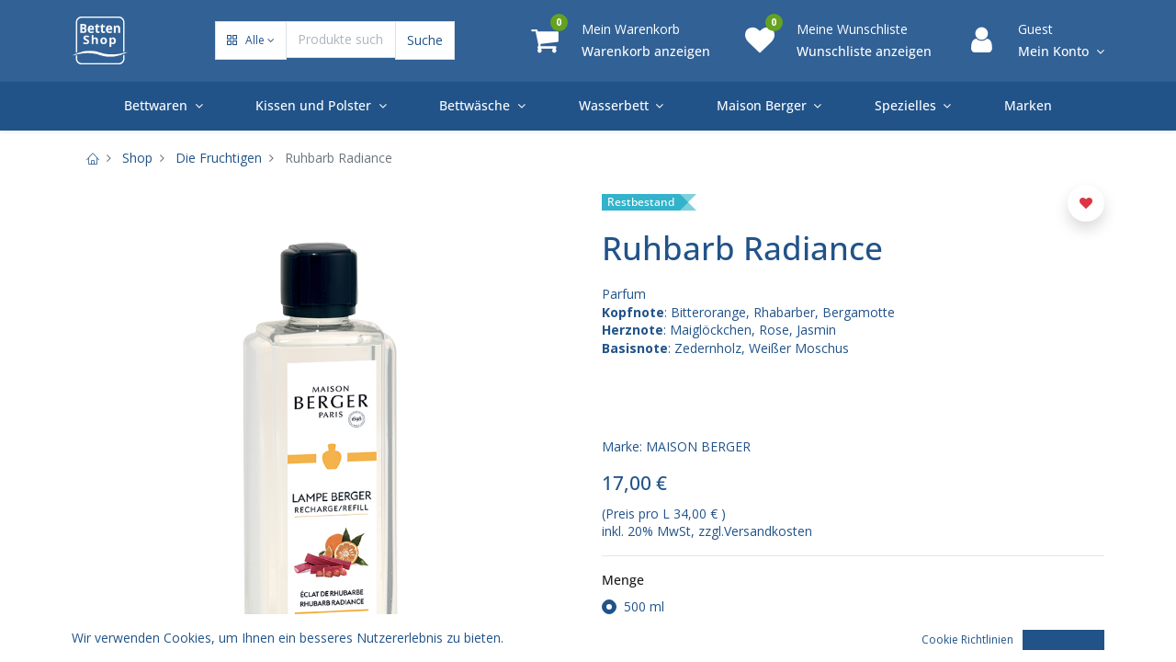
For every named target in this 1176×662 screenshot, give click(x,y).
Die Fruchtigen (218, 157)
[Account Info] (1061, 52)
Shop (137, 157)
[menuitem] (1028, 106)
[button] (251, 41)
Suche (425, 40)
